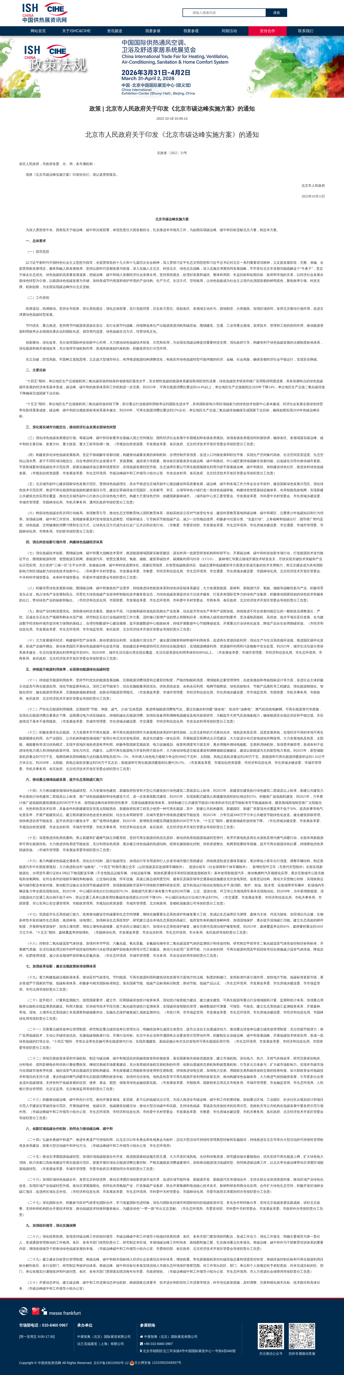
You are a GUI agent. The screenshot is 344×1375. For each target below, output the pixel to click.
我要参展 (153, 31)
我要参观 (191, 31)
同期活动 (229, 31)
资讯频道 (114, 31)
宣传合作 (267, 31)
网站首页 (38, 31)
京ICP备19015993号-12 (111, 1363)
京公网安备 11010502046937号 (155, 1363)
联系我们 (305, 31)
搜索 (276, 13)
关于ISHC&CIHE (76, 31)
